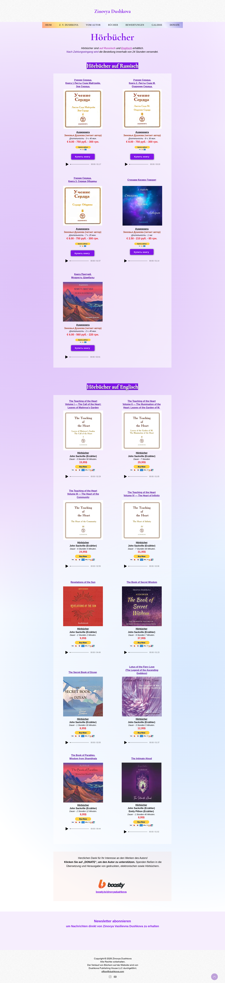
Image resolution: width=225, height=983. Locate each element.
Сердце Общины (87, 181)
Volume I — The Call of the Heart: (83, 404)
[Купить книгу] (83, 157)
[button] (69, 25)
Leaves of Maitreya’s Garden (83, 407)
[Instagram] (110, 977)
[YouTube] (115, 977)
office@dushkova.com (112, 971)
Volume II (72, 494)
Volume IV (129, 495)
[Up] (214, 976)
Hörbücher (83, 453)
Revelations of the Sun (83, 582)
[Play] (67, 164)
